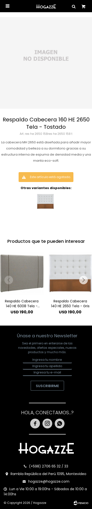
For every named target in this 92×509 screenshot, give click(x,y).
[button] (83, 280)
